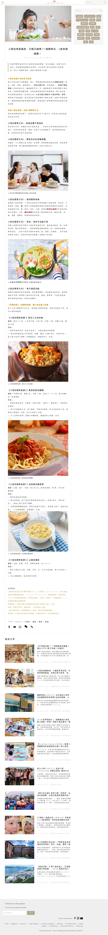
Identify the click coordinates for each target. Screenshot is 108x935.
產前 (98, 27)
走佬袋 (92, 20)
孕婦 (88, 31)
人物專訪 (92, 23)
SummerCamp (89, 16)
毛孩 (91, 42)
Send (31, 913)
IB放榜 (97, 34)
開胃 (41, 622)
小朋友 (27, 622)
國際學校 (80, 34)
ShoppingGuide (82, 20)
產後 (92, 27)
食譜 (47, 622)
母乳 (85, 42)
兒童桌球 (79, 16)
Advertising (79, 926)
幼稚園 (81, 31)
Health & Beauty (45, 58)
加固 (98, 16)
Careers (44, 926)
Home (6, 923)
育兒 (98, 20)
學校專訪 (80, 38)
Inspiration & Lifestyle (61, 662)
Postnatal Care (68, 686)
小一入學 (94, 31)
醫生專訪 (84, 23)
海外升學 (89, 34)
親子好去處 (95, 38)
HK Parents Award (71, 923)
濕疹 (88, 38)
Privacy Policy (53, 926)
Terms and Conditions (66, 926)
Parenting (60, 923)
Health (18, 622)
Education (56, 711)
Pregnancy (56, 686)
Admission (66, 711)
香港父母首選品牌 (83, 27)
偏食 (34, 622)
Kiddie (81, 923)
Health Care (71, 833)
